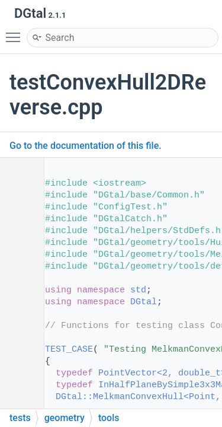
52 (17, 397)
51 (17, 385)
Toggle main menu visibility (16, 32)
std (138, 290)
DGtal (143, 302)
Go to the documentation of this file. (85, 145)
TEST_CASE (69, 350)
